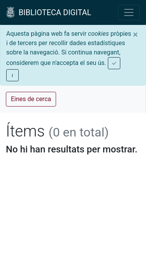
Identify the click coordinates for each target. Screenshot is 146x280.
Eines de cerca (31, 99)
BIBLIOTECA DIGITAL (48, 12)
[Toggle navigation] (129, 12)
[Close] (135, 34)
